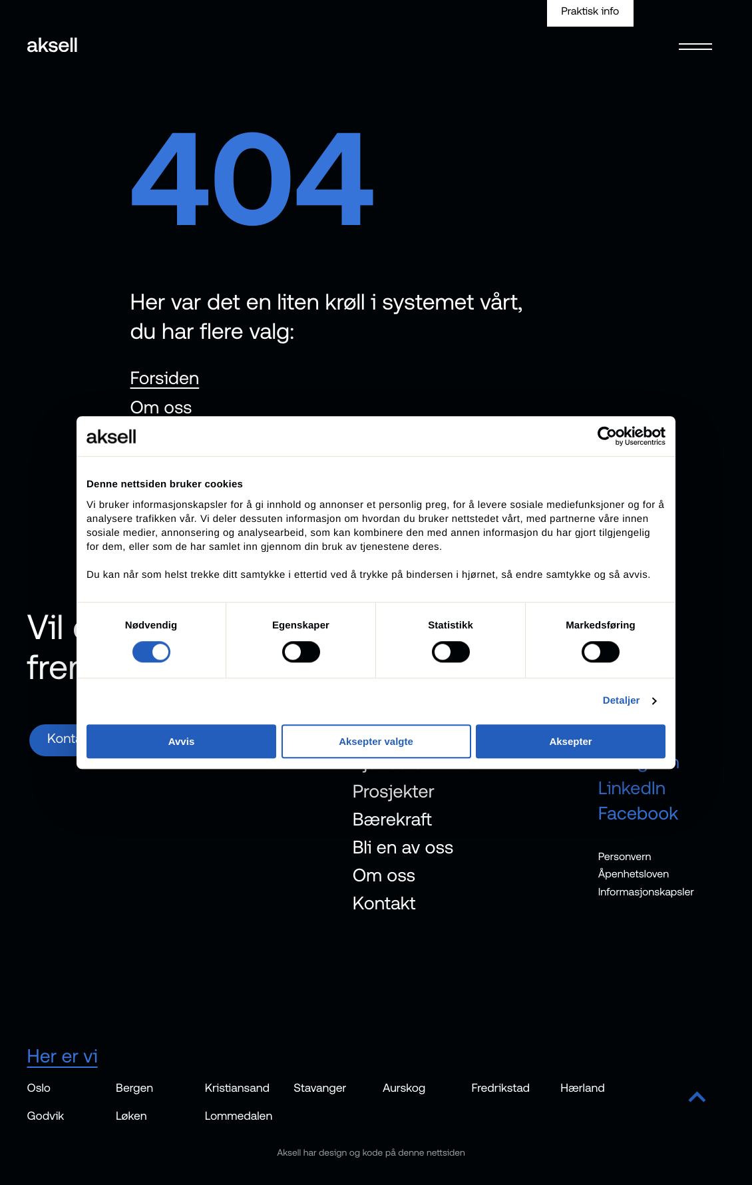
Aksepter (570, 741)
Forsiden (165, 377)
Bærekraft (393, 819)
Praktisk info (590, 11)
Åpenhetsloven (633, 874)
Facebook (638, 813)
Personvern (625, 857)
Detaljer (621, 700)
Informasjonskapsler (646, 892)
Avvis (181, 741)
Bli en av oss (403, 846)
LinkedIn (632, 787)
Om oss (161, 407)
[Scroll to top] (697, 1098)
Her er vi (62, 1055)
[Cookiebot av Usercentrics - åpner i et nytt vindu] (607, 436)
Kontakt (384, 902)
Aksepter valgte (376, 741)
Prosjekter (394, 790)
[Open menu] (695, 38)
